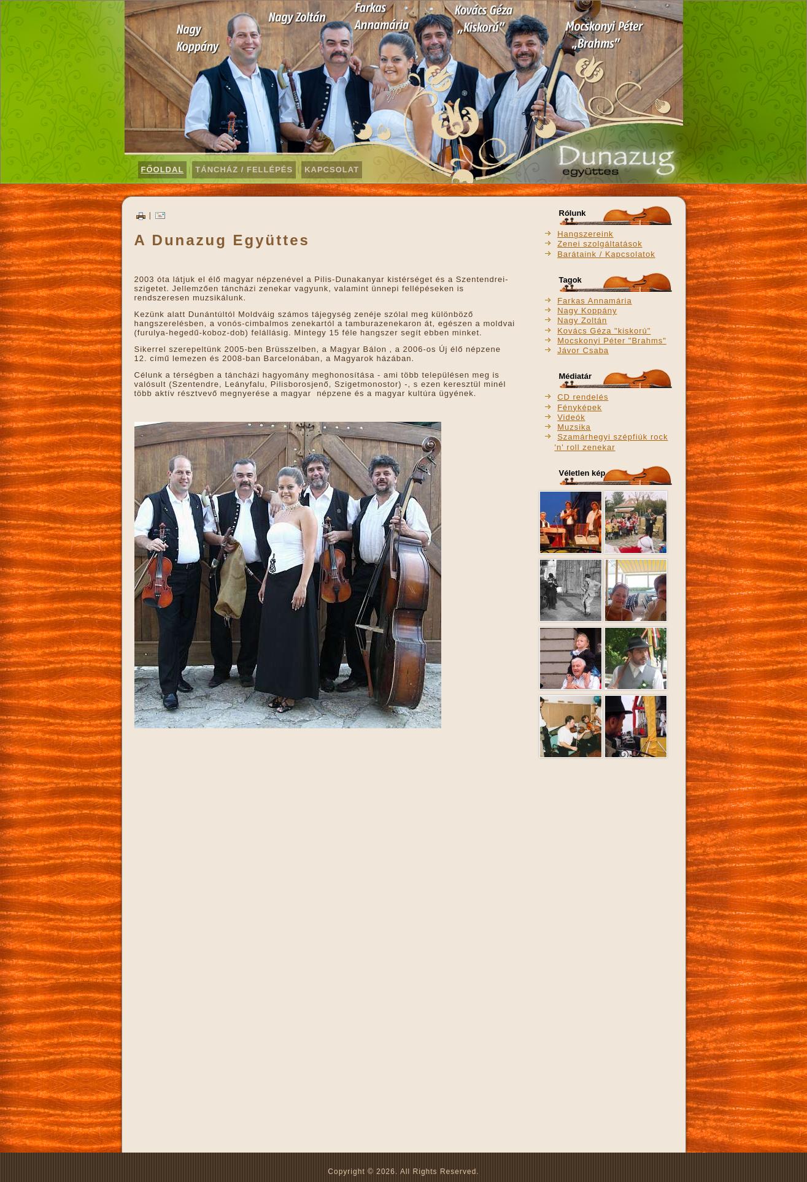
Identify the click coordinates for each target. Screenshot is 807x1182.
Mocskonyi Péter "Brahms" (611, 340)
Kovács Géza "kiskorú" (604, 330)
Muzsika (574, 427)
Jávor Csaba (583, 350)
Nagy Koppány (587, 310)
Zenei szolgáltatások (600, 243)
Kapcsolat (331, 169)
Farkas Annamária (594, 300)
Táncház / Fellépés (244, 169)
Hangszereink (585, 233)
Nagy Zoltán (582, 320)
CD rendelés (582, 397)
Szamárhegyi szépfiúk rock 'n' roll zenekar (611, 441)
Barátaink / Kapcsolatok (606, 254)
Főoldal (162, 169)
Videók (571, 417)
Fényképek (579, 407)
